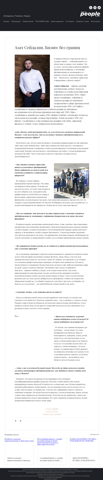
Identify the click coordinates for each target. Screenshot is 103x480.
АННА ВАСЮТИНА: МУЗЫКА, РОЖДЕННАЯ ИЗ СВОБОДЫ (83, 459)
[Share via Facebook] (16, 421)
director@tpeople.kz (57, 477)
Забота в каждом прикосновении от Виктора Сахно (19, 459)
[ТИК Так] (99, 7)
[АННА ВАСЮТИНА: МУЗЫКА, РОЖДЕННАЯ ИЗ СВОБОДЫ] (84, 446)
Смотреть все (94, 434)
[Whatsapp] (90, 7)
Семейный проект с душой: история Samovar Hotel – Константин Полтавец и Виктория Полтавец (51, 459)
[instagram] (95, 7)
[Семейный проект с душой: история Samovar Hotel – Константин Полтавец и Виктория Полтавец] (51, 446)
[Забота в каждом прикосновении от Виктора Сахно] (19, 446)
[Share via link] (21, 421)
